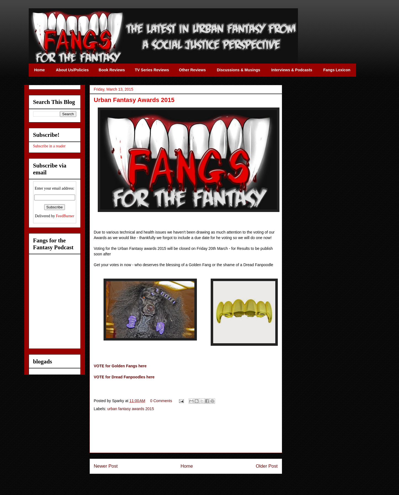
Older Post (267, 466)
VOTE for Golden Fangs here (120, 366)
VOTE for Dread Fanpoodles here (124, 377)
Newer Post (106, 466)
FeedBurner (65, 216)
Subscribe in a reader (49, 146)
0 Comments (161, 401)
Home (187, 466)
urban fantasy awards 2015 (130, 409)
